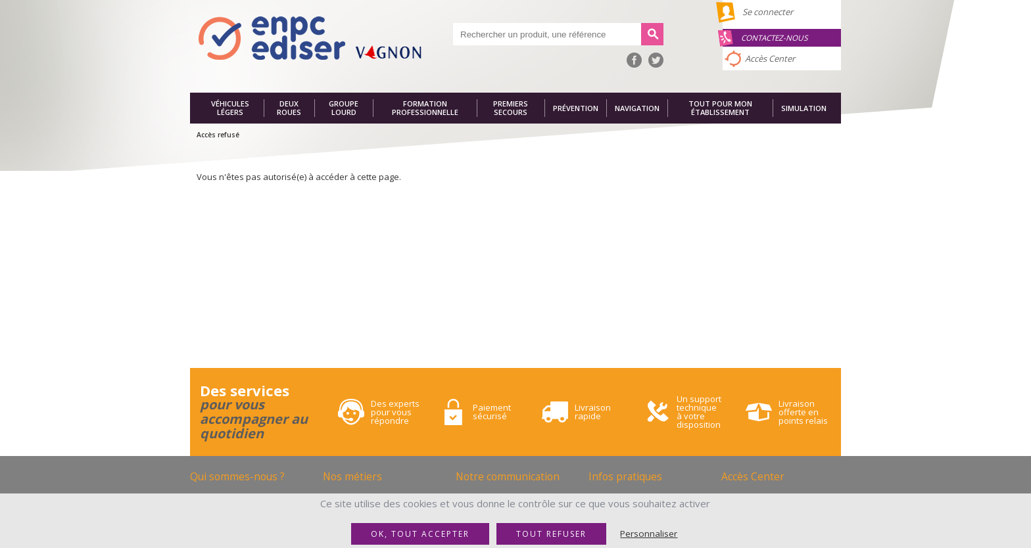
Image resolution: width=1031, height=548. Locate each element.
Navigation (637, 108)
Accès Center (770, 58)
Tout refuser (551, 533)
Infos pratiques (625, 476)
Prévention (575, 108)
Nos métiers (352, 476)
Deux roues (289, 108)
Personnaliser (648, 533)
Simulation (804, 108)
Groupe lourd (343, 108)
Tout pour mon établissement (720, 108)
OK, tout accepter (420, 533)
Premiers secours (510, 108)
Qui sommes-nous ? (237, 476)
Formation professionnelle (425, 108)
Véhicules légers (230, 108)
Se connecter (767, 12)
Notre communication (508, 476)
